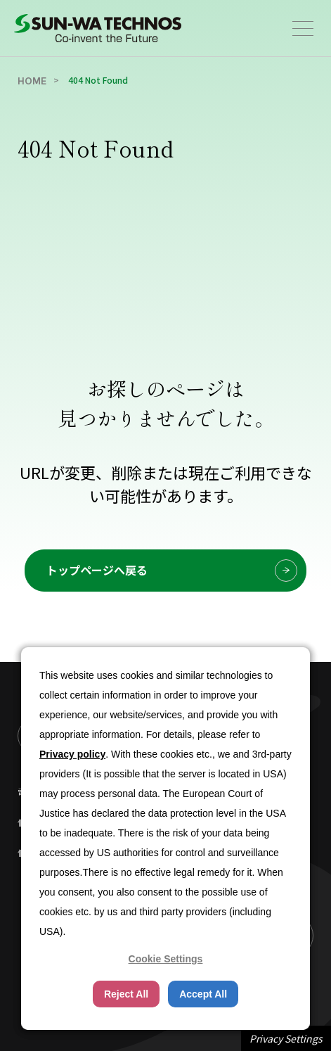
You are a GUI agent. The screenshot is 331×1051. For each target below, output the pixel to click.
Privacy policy (72, 754)
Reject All (126, 994)
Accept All (203, 994)
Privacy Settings (286, 1038)
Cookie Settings (166, 958)
